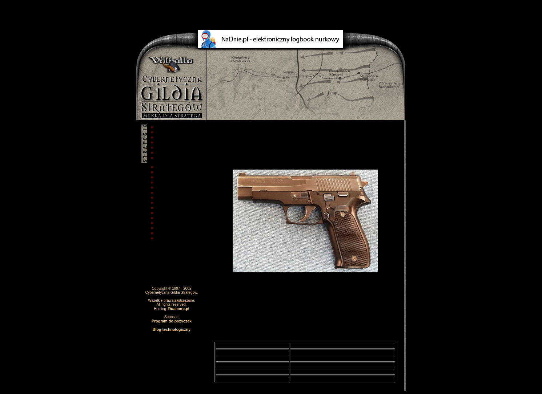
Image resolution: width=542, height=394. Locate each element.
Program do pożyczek (172, 321)
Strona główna (169, 127)
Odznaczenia (167, 202)
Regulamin (165, 142)
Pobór (160, 147)
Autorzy (162, 132)
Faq (158, 152)
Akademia (164, 172)
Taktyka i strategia (173, 177)
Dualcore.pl (178, 308)
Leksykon (164, 223)
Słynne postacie (170, 197)
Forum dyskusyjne (173, 233)
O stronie (163, 137)
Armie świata (167, 182)
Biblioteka (164, 228)
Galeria (161, 212)
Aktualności (166, 167)
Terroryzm (164, 207)
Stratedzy (164, 157)
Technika (163, 187)
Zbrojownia (165, 192)
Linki (159, 238)
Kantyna (162, 217)
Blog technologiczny (171, 329)
